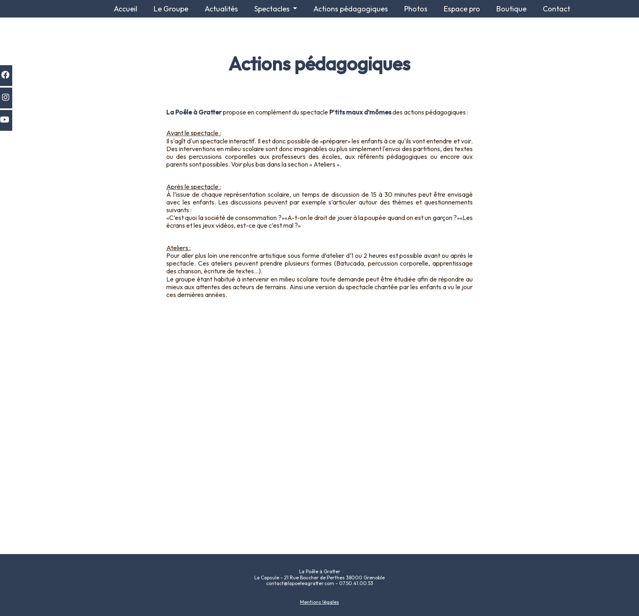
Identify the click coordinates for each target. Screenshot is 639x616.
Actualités (221, 8)
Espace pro (462, 8)
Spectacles (272, 8)
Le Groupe (171, 8)
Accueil (125, 8)
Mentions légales (319, 602)
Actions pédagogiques (350, 8)
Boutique (511, 8)
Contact (556, 8)
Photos (415, 8)
